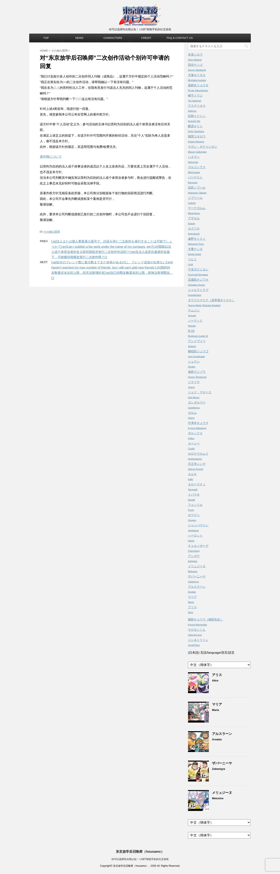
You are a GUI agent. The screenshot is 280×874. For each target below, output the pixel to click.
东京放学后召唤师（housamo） (140, 851)
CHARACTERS (112, 37)
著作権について (51, 156)
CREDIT (146, 37)
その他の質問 (52, 231)
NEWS (79, 37)
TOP (46, 37)
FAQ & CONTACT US (179, 37)
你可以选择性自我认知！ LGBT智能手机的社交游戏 (140, 859)
